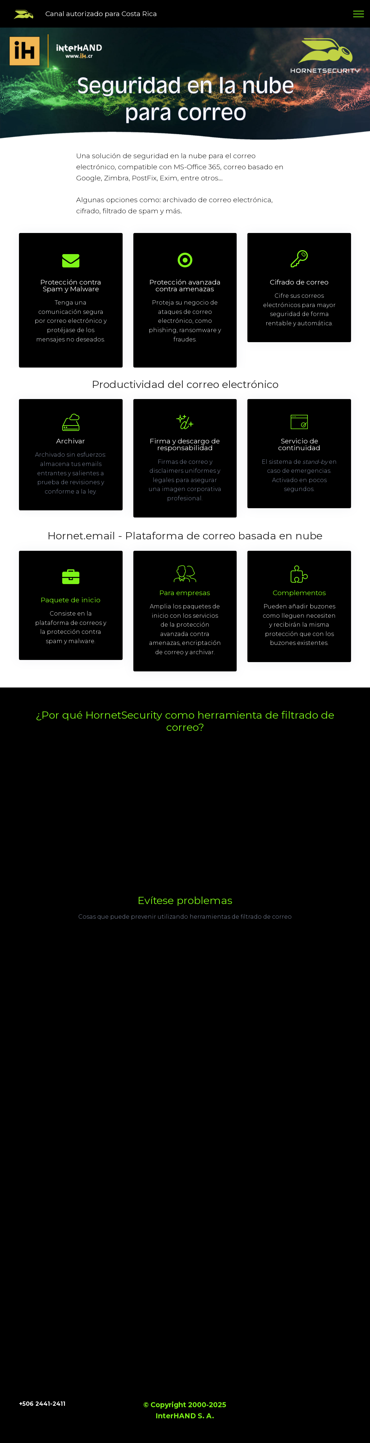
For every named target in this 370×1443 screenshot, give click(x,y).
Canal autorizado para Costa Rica (101, 13)
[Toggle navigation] (358, 14)
